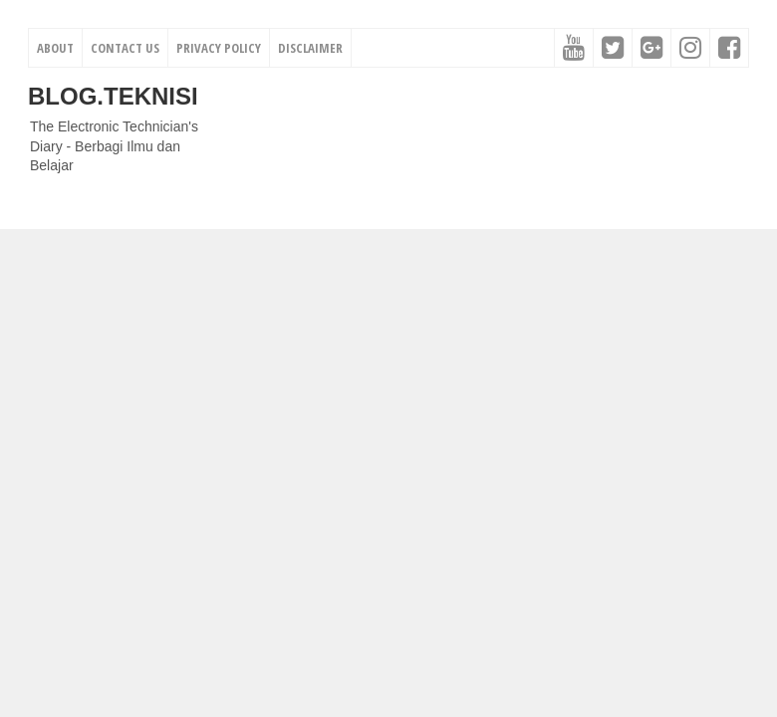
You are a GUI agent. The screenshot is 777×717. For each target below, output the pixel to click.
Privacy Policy (218, 48)
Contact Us (125, 48)
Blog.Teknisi (113, 96)
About (55, 48)
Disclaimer (310, 48)
